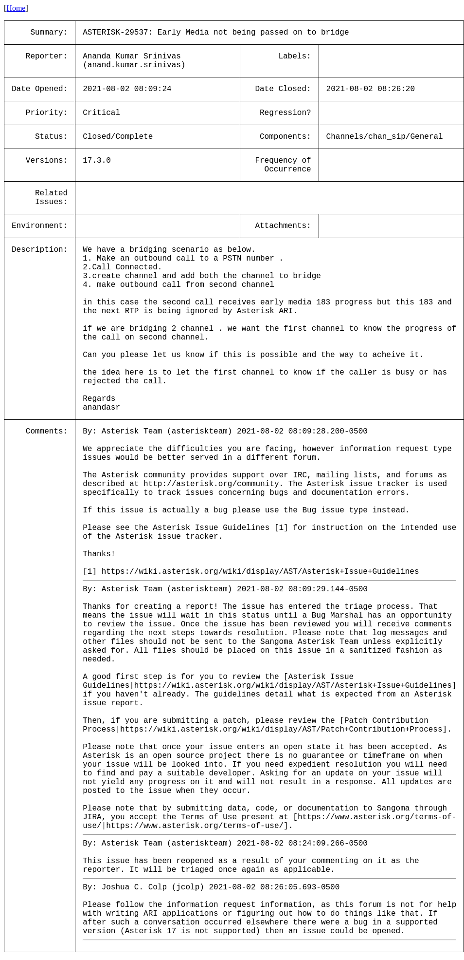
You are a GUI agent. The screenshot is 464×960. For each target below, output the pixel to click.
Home (15, 8)
